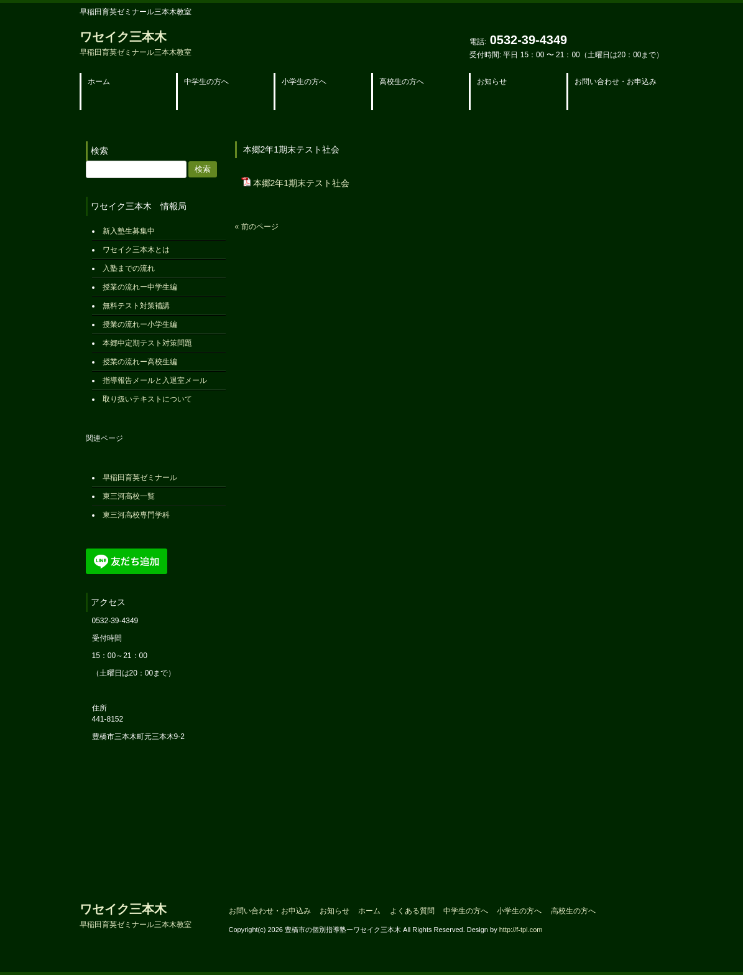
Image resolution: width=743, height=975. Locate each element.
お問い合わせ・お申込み (270, 911)
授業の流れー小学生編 (140, 324)
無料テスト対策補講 (136, 305)
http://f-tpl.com (521, 929)
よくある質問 (412, 911)
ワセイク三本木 (136, 43)
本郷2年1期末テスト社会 (301, 183)
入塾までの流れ (129, 268)
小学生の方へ (519, 911)
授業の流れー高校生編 (140, 361)
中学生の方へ (465, 911)
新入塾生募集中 (129, 231)
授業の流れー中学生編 (140, 287)
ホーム (369, 911)
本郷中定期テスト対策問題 (147, 343)
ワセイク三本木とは (136, 249)
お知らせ (334, 911)
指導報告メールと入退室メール (155, 380)
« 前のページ (257, 226)
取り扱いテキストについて (147, 399)
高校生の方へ (573, 911)
